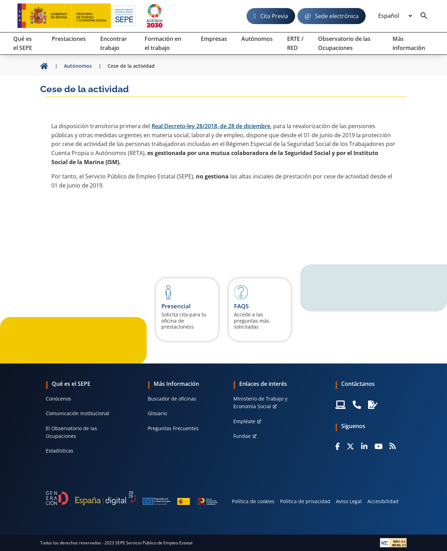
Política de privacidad (305, 501)
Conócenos (58, 398)
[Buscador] (424, 16)
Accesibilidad (382, 501)
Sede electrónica (337, 16)
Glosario (157, 413)
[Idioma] (395, 16)
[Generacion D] (132, 498)
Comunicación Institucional (77, 413)
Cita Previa (274, 16)
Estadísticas (59, 450)
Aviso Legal (349, 501)
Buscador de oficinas (172, 398)
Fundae (242, 436)
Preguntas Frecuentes (173, 428)
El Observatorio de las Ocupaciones (71, 432)
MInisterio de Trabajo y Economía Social (260, 402)
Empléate (244, 421)
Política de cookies (253, 501)
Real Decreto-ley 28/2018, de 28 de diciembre (211, 126)
